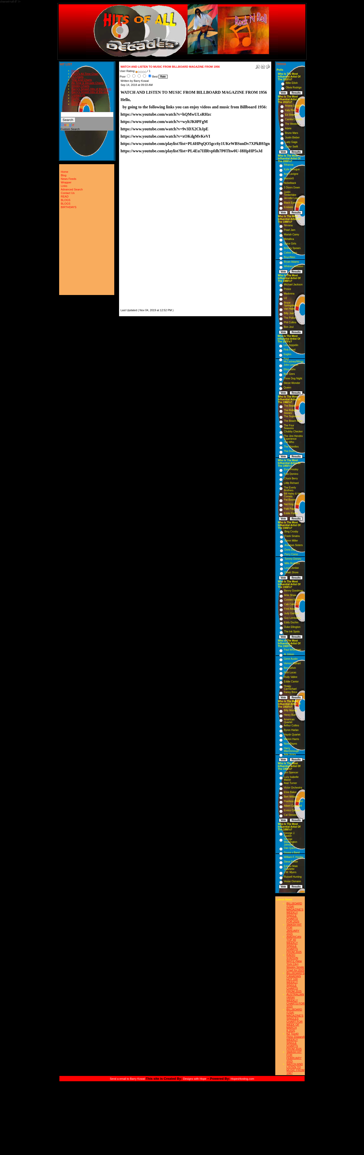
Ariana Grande (293, 105)
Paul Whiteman (292, 649)
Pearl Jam (289, 230)
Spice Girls (290, 243)
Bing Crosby (291, 531)
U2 (285, 298)
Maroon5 (289, 178)
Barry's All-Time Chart (85, 73)
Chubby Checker (293, 431)
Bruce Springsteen (290, 304)
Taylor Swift (291, 146)
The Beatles (290, 405)
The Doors (290, 451)
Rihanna (288, 164)
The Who (289, 442)
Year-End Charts (82, 79)
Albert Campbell (293, 805)
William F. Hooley (293, 857)
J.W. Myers (290, 872)
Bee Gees (289, 374)
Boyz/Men (289, 257)
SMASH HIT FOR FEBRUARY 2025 (294, 1056)
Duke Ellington (292, 627)
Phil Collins (290, 322)
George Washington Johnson (290, 842)
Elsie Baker (290, 792)
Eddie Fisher (291, 513)
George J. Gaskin (289, 834)
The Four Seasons (289, 427)
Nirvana (288, 225)
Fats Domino (291, 474)
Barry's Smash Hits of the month (91, 88)
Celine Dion (290, 252)
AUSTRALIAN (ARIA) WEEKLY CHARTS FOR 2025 (295, 1000)
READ (75, 98)
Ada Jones (290, 754)
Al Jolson (289, 654)
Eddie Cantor (291, 681)
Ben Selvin (290, 668)
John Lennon (291, 364)
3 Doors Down (292, 187)
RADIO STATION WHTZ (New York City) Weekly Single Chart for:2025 (295, 962)
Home (75, 70)
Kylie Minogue (292, 169)
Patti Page (289, 508)
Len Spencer (291, 772)
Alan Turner (290, 783)
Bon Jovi (288, 327)
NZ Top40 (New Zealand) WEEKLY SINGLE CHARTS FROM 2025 (295, 1041)
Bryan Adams (291, 261)
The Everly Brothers (290, 489)
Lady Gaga (291, 142)
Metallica (289, 239)
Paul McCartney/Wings (294, 360)
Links (64, 185)
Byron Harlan (291, 730)
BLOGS (76, 101)
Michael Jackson (293, 284)
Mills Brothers (292, 563)
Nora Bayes (290, 743)
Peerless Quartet (293, 801)
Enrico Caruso (292, 810)
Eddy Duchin (291, 622)
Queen (287, 387)
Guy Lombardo (292, 618)
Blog (63, 175)
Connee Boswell (293, 599)
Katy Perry (291, 110)
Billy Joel (289, 313)
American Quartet (289, 721)
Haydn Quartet (292, 734)
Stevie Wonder (292, 383)
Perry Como (291, 554)
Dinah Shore (291, 572)
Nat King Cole (292, 504)
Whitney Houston (293, 266)
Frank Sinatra (292, 536)
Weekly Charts (80, 85)
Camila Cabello (293, 119)
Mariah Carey (291, 234)
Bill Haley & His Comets (292, 495)
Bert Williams (291, 796)
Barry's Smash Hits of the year (90, 91)
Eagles (287, 354)
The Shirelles (291, 446)
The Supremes (292, 416)
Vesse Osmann (292, 881)
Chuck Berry (291, 478)
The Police (290, 317)
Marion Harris (291, 739)
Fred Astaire (291, 608)
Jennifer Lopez (292, 198)
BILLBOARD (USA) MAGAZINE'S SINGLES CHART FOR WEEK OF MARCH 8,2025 (294, 1020)
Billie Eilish (292, 83)
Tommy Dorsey (292, 558)
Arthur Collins (291, 725)
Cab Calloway (292, 604)
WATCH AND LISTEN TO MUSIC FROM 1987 (295, 1069)
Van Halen (289, 308)
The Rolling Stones (290, 411)
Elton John (289, 369)
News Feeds (68, 178)
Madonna (289, 293)
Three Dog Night (293, 378)
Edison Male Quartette (291, 867)
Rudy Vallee (290, 677)
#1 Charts (78, 76)
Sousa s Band (292, 852)
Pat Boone (290, 499)
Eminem (288, 207)
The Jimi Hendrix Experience (293, 437)
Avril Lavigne (291, 174)
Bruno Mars (291, 133)
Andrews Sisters (293, 545)
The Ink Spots (292, 631)
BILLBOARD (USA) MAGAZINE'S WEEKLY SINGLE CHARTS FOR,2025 (294, 912)
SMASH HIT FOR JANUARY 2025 (294, 929)
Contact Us (78, 94)
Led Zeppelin (291, 345)
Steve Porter (291, 861)
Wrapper (66, 182)
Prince (287, 289)
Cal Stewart (290, 815)
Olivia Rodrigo (294, 87)
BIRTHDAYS (79, 104)
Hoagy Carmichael (290, 687)
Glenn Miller (291, 540)
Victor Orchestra (293, 787)
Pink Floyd (289, 349)
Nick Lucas (290, 672)
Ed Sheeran (291, 114)
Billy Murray (290, 710)
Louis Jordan (291, 568)
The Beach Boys (293, 421)
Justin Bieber (292, 137)
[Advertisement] (136, 232)
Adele (288, 128)
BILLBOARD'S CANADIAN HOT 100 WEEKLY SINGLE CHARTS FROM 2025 (295, 982)
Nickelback (290, 183)
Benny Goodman (293, 590)
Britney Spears (292, 248)
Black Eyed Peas (293, 202)
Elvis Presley (291, 469)
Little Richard (291, 483)
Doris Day (289, 549)
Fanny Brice (290, 692)
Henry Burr (290, 715)
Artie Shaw (290, 595)
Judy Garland (291, 613)
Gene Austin (291, 658)
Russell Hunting (293, 876)
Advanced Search (72, 189)
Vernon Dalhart (292, 663)
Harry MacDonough (291, 749)
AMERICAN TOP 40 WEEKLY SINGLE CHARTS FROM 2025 (294, 944)
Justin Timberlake (290, 193)
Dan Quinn (290, 848)
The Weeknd (292, 123)
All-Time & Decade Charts (88, 82)
